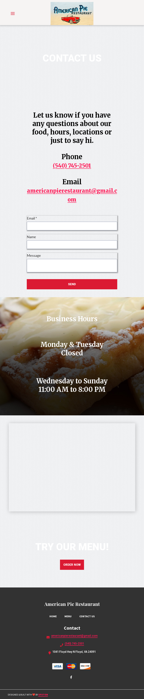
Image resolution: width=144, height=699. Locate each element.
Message (34, 255)
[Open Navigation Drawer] (13, 13)
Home (54, 616)
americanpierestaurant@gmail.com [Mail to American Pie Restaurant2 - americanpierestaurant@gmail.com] (74, 635)
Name (31, 237)
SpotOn (43, 694)
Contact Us (88, 616)
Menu (69, 616)
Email (32, 218)
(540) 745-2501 (72, 165)
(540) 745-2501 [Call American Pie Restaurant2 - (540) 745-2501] (74, 643)
